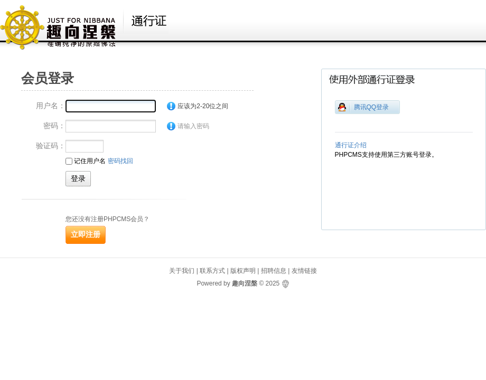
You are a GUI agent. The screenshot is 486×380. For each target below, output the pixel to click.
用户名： (51, 105)
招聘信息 (273, 270)
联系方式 (212, 270)
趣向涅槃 (244, 283)
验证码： (51, 145)
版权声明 (243, 270)
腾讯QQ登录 (371, 107)
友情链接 (304, 270)
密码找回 (120, 161)
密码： (54, 125)
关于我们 (181, 270)
